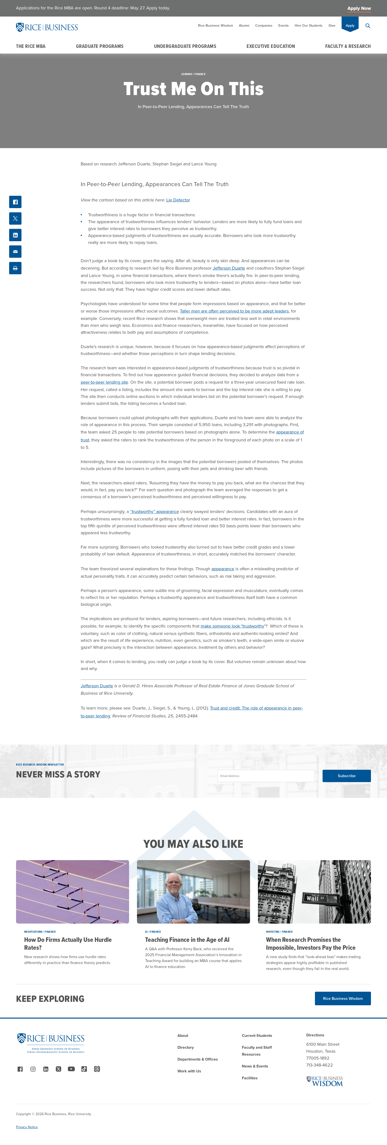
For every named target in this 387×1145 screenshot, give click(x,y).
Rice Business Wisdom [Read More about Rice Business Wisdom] (343, 998)
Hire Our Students (309, 25)
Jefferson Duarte (229, 268)
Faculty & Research (348, 46)
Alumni (244, 25)
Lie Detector (178, 200)
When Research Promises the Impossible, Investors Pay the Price (311, 943)
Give (332, 25)
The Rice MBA (30, 46)
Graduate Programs (100, 46)
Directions (315, 1035)
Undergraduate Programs (185, 46)
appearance (223, 569)
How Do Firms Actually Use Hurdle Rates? (68, 943)
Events (283, 25)
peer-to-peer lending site (104, 382)
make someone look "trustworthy (232, 626)
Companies (263, 25)
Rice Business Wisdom (215, 25)
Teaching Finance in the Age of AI (187, 939)
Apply (350, 25)
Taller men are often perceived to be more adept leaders (234, 311)
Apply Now (359, 8)
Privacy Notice (27, 1127)
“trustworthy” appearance (154, 511)
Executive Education (271, 46)
